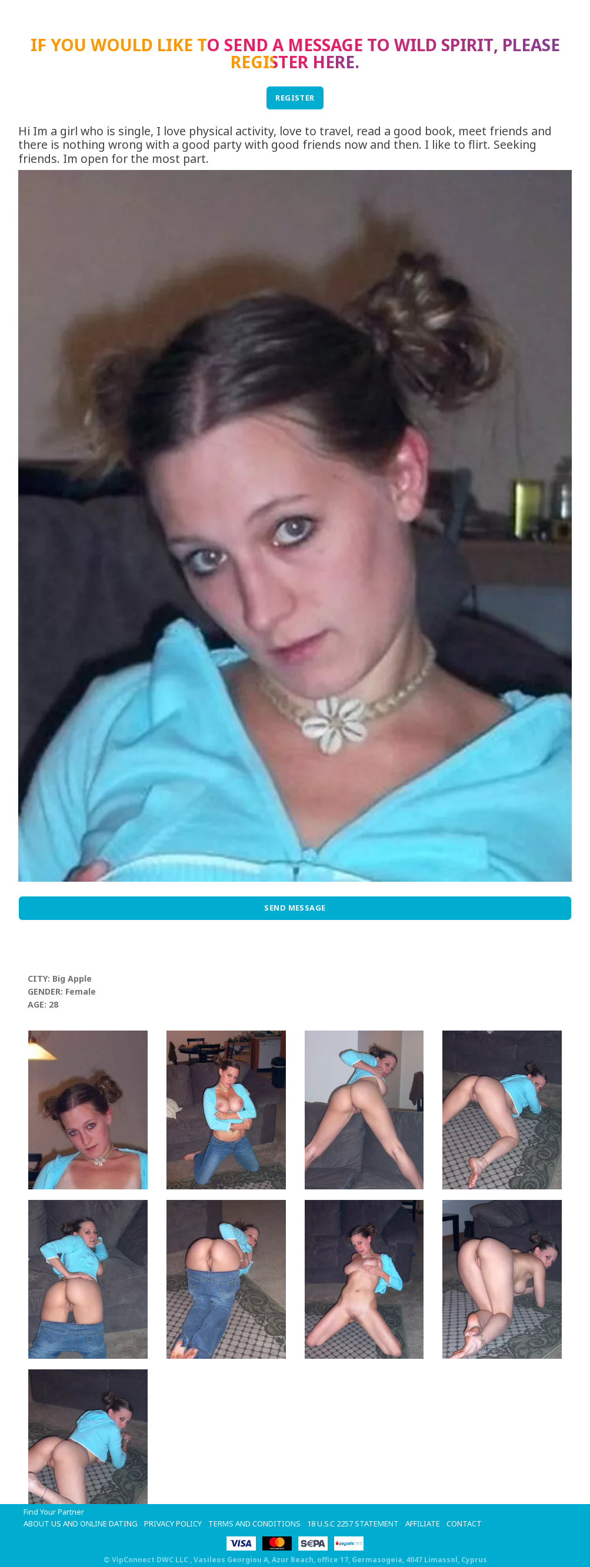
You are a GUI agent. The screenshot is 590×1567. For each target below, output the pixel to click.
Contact (464, 1523)
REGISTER (295, 97)
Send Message (295, 907)
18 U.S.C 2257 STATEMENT (353, 1523)
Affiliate (422, 1523)
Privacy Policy (173, 1523)
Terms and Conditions (254, 1523)
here (333, 62)
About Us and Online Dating (81, 1523)
